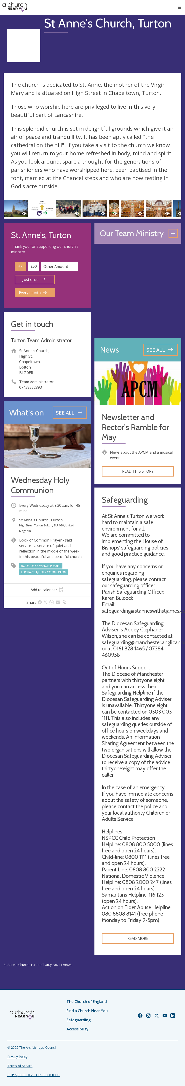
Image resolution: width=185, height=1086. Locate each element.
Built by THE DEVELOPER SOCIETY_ (33, 1075)
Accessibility (77, 1029)
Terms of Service (19, 1066)
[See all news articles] (160, 350)
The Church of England (87, 1001)
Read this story (137, 471)
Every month (33, 292)
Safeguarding (79, 1019)
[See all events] (70, 413)
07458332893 (30, 387)
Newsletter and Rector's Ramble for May (135, 427)
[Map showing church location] (138, 290)
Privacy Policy (17, 1056)
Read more (137, 938)
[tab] (47, 590)
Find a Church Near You (87, 1010)
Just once (34, 279)
